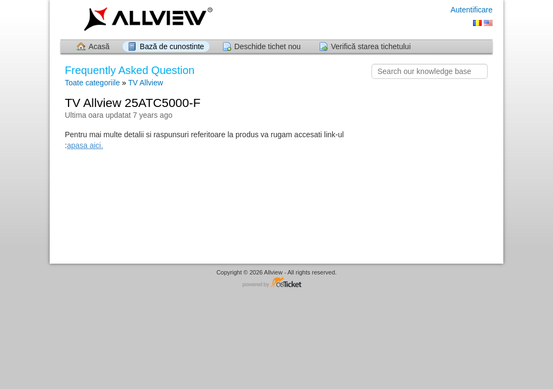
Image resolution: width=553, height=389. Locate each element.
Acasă (99, 46)
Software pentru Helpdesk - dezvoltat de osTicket (276, 283)
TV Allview (145, 82)
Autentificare (471, 9)
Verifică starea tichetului (371, 46)
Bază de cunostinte (172, 46)
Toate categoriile (92, 82)
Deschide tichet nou (267, 46)
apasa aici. (85, 145)
